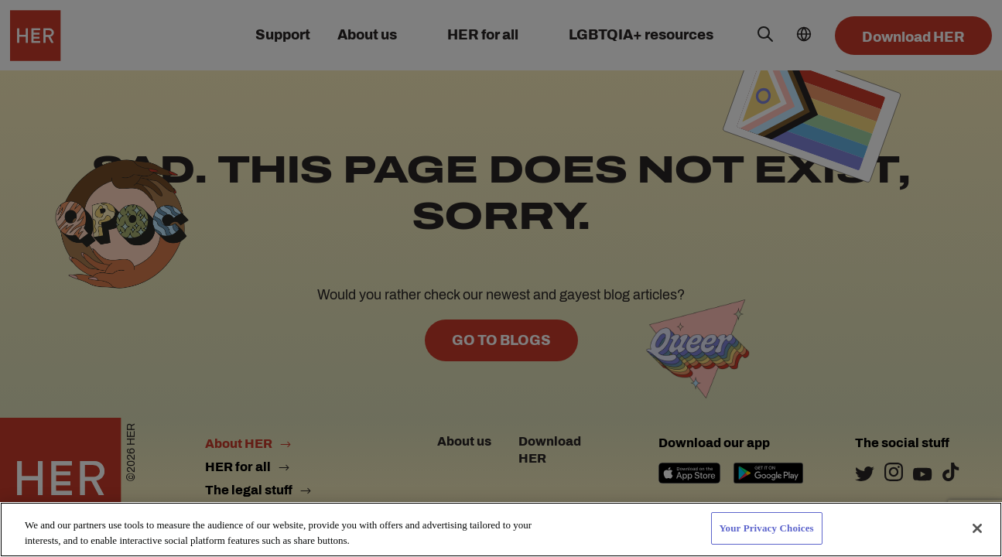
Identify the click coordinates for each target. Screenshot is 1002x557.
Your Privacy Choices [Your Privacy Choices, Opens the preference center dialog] (767, 528)
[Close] (977, 528)
